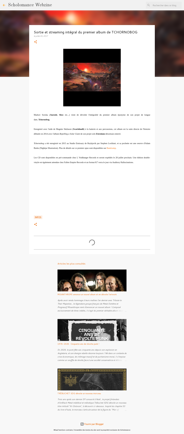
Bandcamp (111, 148)
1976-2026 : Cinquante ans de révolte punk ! (78, 343)
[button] (35, 42)
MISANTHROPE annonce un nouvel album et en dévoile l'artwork (87, 294)
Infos (38, 217)
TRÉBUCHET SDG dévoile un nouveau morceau (79, 393)
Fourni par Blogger (92, 424)
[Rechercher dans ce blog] (167, 5)
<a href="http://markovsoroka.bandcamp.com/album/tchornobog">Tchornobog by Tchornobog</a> (92, 193)
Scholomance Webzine (30, 5)
